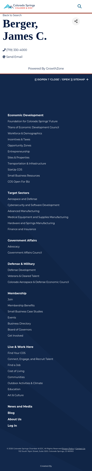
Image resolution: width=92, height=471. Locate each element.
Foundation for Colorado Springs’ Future (33, 121)
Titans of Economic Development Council (33, 127)
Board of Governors (20, 329)
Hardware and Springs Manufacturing (31, 223)
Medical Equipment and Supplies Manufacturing (38, 217)
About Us (14, 419)
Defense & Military (21, 264)
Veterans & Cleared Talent (23, 276)
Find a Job (14, 365)
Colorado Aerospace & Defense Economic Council (38, 282)
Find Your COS (17, 353)
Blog (11, 413)
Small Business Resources (24, 175)
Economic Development (26, 115)
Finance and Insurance (22, 229)
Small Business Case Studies (25, 311)
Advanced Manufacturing (23, 211)
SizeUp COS (15, 169)
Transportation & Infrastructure (27, 163)
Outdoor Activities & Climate (25, 383)
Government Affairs (22, 240)
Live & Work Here (20, 347)
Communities (16, 377)
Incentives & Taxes (19, 139)
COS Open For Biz (19, 181)
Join (10, 299)
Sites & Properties (18, 157)
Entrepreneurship (19, 151)
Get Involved (15, 335)
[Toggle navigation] (85, 6)
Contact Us (80, 448)
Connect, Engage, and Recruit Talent (30, 359)
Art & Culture (16, 395)
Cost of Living (16, 371)
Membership (17, 293)
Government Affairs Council (25, 252)
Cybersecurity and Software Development (33, 205)
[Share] (76, 21)
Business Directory (19, 323)
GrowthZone (55, 68)
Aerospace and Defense (22, 199)
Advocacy (14, 246)
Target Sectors (18, 193)
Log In (12, 425)
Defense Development (22, 270)
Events (12, 317)
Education (14, 389)
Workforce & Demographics (25, 133)
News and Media (20, 406)
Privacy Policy (68, 448)
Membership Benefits (21, 305)
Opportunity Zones (19, 145)
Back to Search (12, 15)
